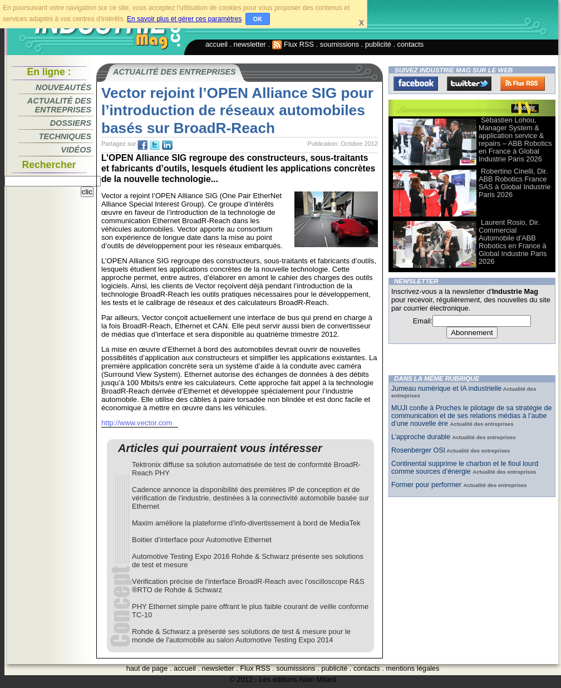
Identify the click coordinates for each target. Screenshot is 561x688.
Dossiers (70, 123)
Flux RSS (293, 44)
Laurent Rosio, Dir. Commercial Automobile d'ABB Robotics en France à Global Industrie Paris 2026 (513, 242)
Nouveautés (63, 87)
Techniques (65, 136)
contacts (410, 44)
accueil (216, 44)
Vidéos (76, 149)
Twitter (469, 83)
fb (142, 145)
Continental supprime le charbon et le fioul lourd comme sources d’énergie (464, 467)
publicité (378, 44)
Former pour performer (427, 485)
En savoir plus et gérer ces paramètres (184, 19)
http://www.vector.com (137, 423)
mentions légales (412, 668)
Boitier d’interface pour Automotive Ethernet (202, 539)
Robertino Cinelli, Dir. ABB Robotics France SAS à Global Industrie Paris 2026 (514, 183)
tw (154, 145)
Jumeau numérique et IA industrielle (446, 388)
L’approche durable (421, 437)
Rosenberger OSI (418, 450)
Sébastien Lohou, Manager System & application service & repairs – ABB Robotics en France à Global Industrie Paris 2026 (515, 139)
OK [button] (258, 19)
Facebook (415, 83)
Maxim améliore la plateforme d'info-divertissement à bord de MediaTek (246, 523)
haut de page (147, 668)
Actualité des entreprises (59, 105)
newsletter (250, 44)
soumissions (339, 44)
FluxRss (522, 83)
